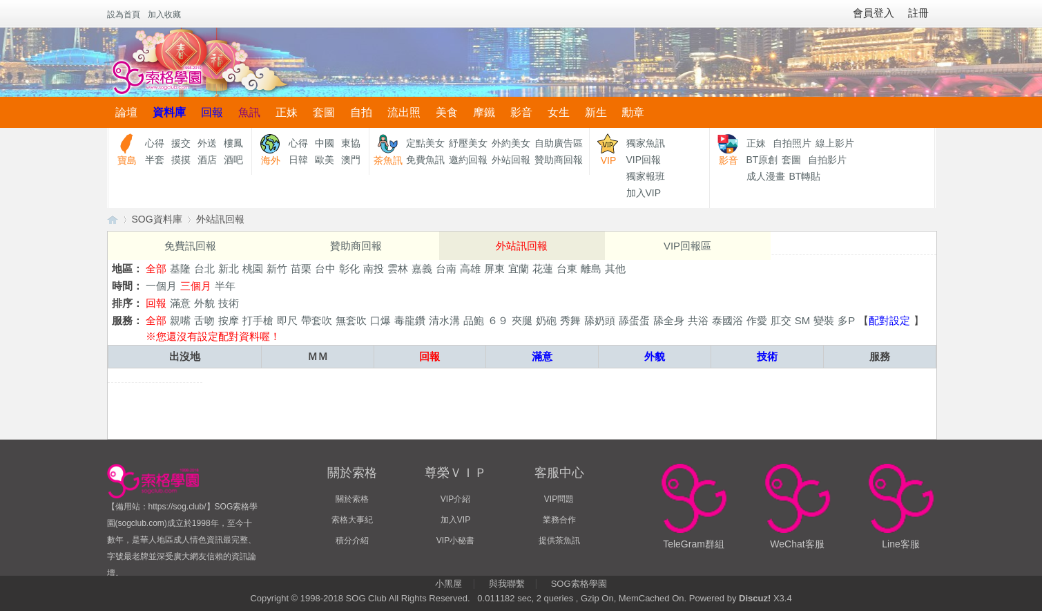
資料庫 (169, 112)
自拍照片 (792, 143)
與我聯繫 (507, 584)
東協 (350, 143)
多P (846, 320)
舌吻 (204, 320)
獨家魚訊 (645, 143)
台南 (446, 268)
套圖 (324, 112)
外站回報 (511, 159)
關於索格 (352, 499)
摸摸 (181, 159)
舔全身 (668, 320)
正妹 (287, 112)
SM (803, 320)
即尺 (287, 320)
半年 (225, 286)
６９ (498, 320)
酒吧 (233, 159)
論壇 (126, 112)
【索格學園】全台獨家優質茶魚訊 (112, 219)
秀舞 (570, 320)
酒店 (207, 159)
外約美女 (511, 143)
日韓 (298, 159)
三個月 (195, 286)
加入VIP (644, 192)
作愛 (756, 320)
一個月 (161, 286)
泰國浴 (727, 320)
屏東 (494, 268)
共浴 (698, 320)
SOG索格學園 (579, 584)
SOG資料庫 (157, 219)
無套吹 (351, 320)
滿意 (180, 303)
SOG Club (366, 598)
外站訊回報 (220, 219)
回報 (212, 112)
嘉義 (422, 268)
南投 (373, 268)
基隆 (180, 268)
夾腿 (522, 320)
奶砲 (546, 320)
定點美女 (425, 143)
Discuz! (755, 598)
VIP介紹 (455, 499)
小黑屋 (448, 584)
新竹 (277, 268)
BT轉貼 (805, 176)
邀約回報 (468, 159)
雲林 (397, 268)
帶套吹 (316, 320)
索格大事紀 (352, 520)
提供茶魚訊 (559, 540)
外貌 (204, 303)
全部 (156, 268)
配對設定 (889, 320)
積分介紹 (352, 540)
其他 (615, 268)
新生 (596, 112)
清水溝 (444, 320)
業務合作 (559, 520)
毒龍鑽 (409, 320)
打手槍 (257, 320)
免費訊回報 (190, 246)
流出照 (404, 112)
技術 (228, 303)
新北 (228, 268)
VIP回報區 (687, 246)
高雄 (470, 268)
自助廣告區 (558, 143)
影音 (521, 112)
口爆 (380, 320)
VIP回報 (644, 159)
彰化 (349, 268)
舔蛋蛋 (634, 320)
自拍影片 (827, 159)
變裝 (823, 320)
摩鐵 (484, 112)
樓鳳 (233, 143)
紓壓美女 (468, 143)
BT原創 (762, 159)
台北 (204, 268)
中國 (324, 143)
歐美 (324, 159)
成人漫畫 (765, 176)
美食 (447, 112)
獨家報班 (645, 176)
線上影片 (835, 143)
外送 (207, 143)
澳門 (350, 159)
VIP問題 (559, 499)
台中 (325, 268)
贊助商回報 (558, 159)
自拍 (361, 112)
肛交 (781, 320)
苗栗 (301, 268)
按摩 (228, 320)
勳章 (633, 112)
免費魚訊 (425, 159)
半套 (154, 159)
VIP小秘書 (455, 540)
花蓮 (542, 268)
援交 (181, 143)
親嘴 (180, 320)
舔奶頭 (599, 320)
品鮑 (473, 320)
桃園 (252, 268)
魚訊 (249, 112)
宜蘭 (518, 268)
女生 (559, 112)
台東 (567, 268)
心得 (154, 143)
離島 (591, 268)
